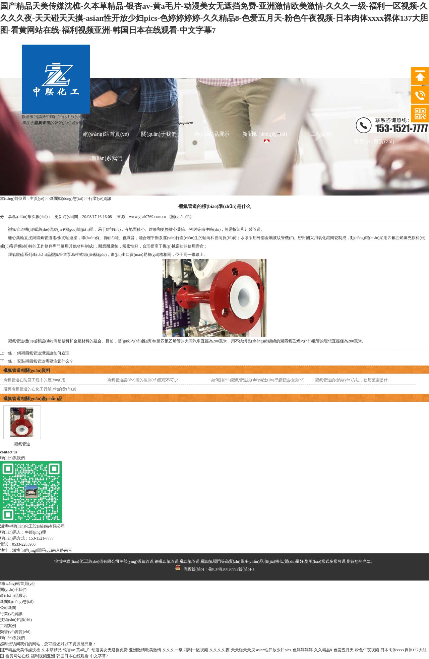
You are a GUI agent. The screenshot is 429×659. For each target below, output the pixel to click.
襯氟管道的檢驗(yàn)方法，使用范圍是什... (353, 380)
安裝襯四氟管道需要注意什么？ (45, 361)
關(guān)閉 (180, 216)
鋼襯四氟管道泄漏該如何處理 (43, 353)
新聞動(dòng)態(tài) (66, 198)
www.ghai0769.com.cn (147, 216)
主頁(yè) (37, 198)
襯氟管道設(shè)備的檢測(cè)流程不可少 (142, 380)
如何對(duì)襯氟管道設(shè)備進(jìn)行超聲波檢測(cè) (258, 380)
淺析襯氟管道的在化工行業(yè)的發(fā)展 (39, 389)
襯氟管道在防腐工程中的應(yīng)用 (34, 380)
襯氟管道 (22, 444)
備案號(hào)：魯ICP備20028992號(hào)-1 (214, 569)
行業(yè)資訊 (100, 198)
